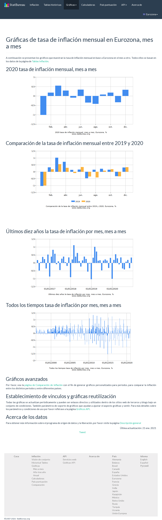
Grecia (115, 484)
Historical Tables (40, 462)
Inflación (34, 4)
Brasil (115, 465)
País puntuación (108, 4)
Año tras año (39, 472)
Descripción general (130, 423)
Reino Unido (118, 500)
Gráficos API (83, 409)
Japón (115, 491)
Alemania (116, 459)
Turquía (116, 507)
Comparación (38, 484)
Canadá (116, 469)
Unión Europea (119, 513)
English (143, 459)
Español (144, 462)
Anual (36, 475)
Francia (115, 481)
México (115, 497)
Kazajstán (117, 494)
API (124, 4)
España (115, 472)
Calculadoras (88, 4)
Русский (144, 465)
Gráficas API (69, 462)
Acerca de (137, 4)
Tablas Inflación (40, 61)
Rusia (115, 503)
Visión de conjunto (41, 459)
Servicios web (69, 459)
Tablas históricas (52, 4)
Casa (16, 456)
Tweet (82, 432)
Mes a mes (38, 469)
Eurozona (150, 14)
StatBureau (14, 4)
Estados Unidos (120, 475)
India (114, 488)
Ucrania (116, 510)
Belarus (116, 462)
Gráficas (71, 4)
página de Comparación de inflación (43, 385)
